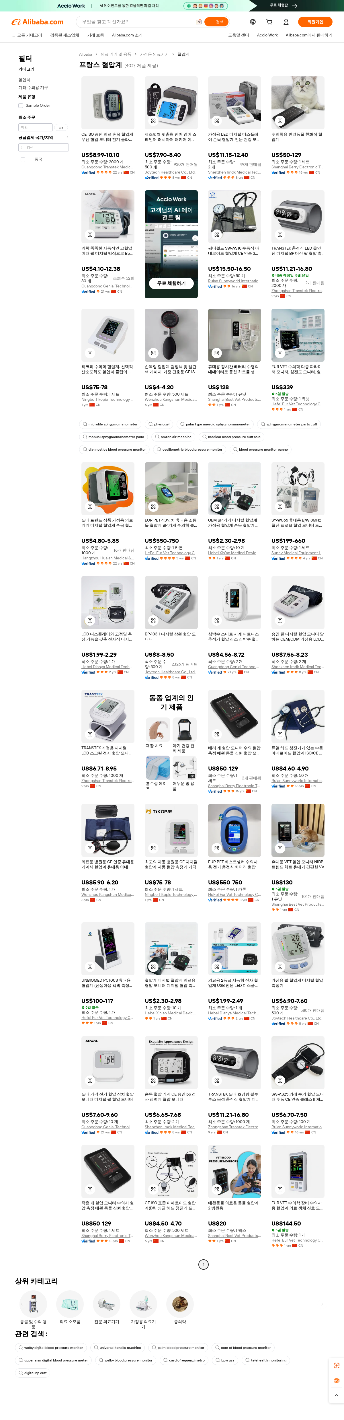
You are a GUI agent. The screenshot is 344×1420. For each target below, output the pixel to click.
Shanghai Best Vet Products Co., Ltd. (234, 399)
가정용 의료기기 (154, 54)
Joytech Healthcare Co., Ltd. (170, 172)
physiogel (158, 424)
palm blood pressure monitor (178, 1347)
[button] (153, 121)
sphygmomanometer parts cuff (289, 424)
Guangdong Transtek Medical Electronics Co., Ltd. (107, 167)
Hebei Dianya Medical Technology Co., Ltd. (107, 666)
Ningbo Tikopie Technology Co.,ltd (107, 399)
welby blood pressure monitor (126, 1360)
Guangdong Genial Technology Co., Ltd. (107, 286)
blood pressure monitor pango (260, 449)
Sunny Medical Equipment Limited (298, 553)
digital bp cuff (32, 1373)
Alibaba (85, 54)
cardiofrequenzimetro (184, 1360)
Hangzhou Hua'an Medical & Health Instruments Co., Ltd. (107, 558)
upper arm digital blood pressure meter (53, 1360)
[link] (336, 1365)
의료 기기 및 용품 (116, 54)
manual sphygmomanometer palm (113, 437)
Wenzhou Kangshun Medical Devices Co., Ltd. (171, 399)
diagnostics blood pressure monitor (114, 449)
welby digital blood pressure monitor (51, 1347)
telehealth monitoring (265, 1360)
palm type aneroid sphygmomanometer (215, 424)
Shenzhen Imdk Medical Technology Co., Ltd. (234, 172)
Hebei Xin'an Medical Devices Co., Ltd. (234, 553)
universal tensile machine (117, 1347)
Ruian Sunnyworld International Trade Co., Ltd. (234, 281)
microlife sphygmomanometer (110, 424)
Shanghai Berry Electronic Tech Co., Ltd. (298, 167)
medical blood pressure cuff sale (231, 437)
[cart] (270, 22)
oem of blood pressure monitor (243, 1347)
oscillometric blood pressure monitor (189, 449)
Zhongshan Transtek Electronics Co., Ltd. (298, 290)
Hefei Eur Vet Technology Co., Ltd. (298, 404)
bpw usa (225, 1360)
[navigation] (43, 660)
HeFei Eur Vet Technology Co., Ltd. (171, 553)
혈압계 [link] (183, 54)
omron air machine (173, 437)
